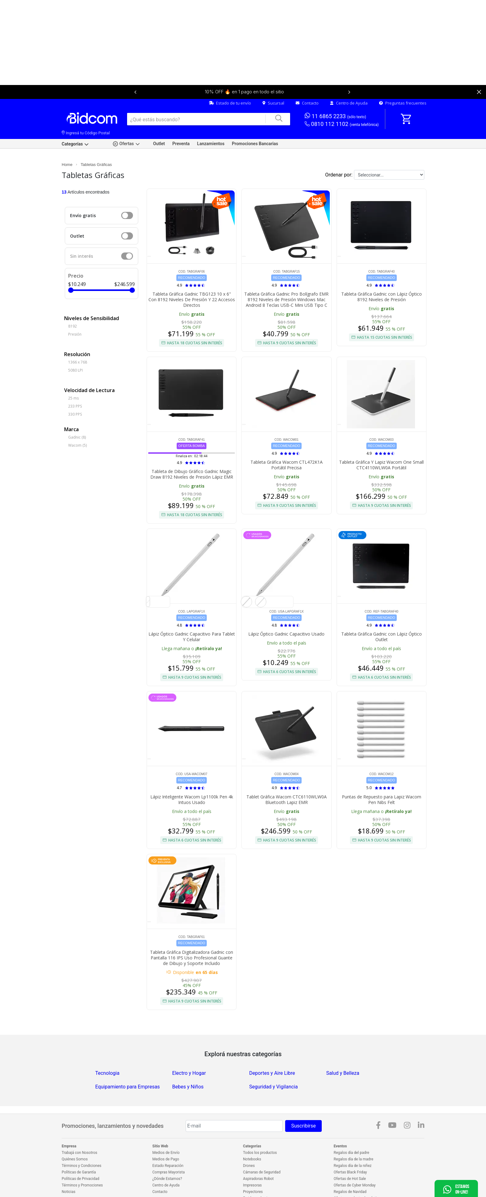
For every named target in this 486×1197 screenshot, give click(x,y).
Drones (249, 1145)
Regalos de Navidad (350, 1171)
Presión (75, 313)
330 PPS (75, 393)
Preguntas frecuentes (402, 82)
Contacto (307, 82)
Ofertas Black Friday (350, 1152)
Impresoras (252, 1165)
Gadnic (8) (77, 416)
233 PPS (75, 385)
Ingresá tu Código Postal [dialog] (86, 112)
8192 (72, 305)
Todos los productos (260, 1132)
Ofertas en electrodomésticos (358, 1178)
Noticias (68, 1171)
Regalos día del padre (351, 1132)
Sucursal (273, 82)
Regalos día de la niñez (353, 1145)
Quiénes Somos (75, 1139)
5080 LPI (75, 349)
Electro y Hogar (189, 1053)
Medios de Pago (165, 1139)
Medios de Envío (166, 1132)
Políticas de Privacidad (80, 1158)
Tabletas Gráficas (96, 144)
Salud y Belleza (342, 1053)
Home (67, 144)
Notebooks (252, 1139)
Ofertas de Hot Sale (350, 1158)
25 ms (73, 377)
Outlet (159, 123)
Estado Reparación (167, 1145)
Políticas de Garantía (79, 1152)
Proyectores (253, 1171)
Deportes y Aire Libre (272, 1053)
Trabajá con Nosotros (79, 1132)
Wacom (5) (77, 424)
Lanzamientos (210, 123)
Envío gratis (83, 195)
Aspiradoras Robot (258, 1158)
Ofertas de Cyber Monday (355, 1165)
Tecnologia (107, 1053)
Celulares (250, 1184)
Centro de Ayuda (349, 82)
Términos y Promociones (82, 1165)
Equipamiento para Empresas (127, 1066)
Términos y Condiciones (81, 1145)
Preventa (181, 123)
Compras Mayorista (168, 1152)
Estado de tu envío (230, 82)
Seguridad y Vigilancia (273, 1066)
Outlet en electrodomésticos (357, 1184)
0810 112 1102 (342, 104)
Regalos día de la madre (353, 1139)
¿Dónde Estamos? (167, 1158)
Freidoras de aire (257, 1178)
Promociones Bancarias (255, 123)
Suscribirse (303, 1105)
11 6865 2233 (335, 95)
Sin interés (81, 236)
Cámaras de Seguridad (262, 1152)
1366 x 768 (77, 341)
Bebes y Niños (188, 1066)
